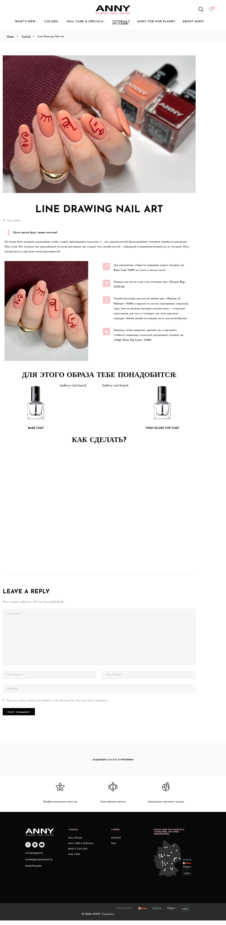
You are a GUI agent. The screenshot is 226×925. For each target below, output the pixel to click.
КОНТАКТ (116, 842)
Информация (33, 870)
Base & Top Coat (78, 853)
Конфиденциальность (39, 864)
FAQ (113, 848)
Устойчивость (34, 858)
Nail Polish (75, 842)
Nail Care (74, 859)
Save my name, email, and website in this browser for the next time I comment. (57, 705)
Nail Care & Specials (80, 848)
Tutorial (26, 36)
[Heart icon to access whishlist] (212, 10)
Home (10, 36)
